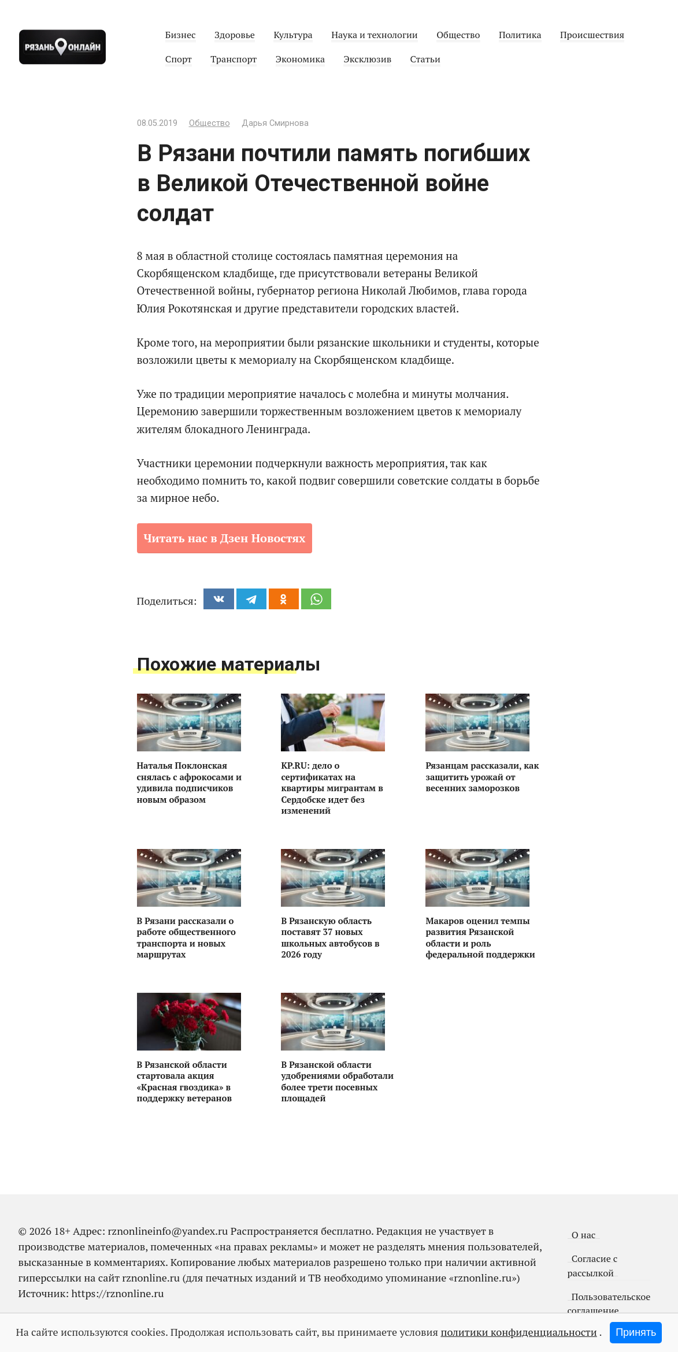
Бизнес (180, 34)
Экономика (300, 59)
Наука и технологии (374, 34)
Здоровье (234, 34)
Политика (520, 34)
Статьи (425, 59)
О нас (584, 1234)
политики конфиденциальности (518, 1332)
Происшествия (592, 34)
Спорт (178, 59)
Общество (458, 34)
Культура (292, 34)
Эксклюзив (367, 59)
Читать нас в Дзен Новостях (225, 538)
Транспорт (233, 59)
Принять (636, 1332)
